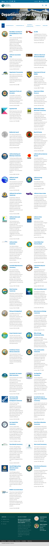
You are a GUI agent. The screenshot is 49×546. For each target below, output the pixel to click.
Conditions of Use (10, 541)
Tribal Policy (30, 541)
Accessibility (24, 541)
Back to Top (4, 541)
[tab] (3, 25)
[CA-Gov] (3, 1)
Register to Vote (6, 519)
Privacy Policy (17, 541)
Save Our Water (6, 521)
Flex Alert (4, 523)
